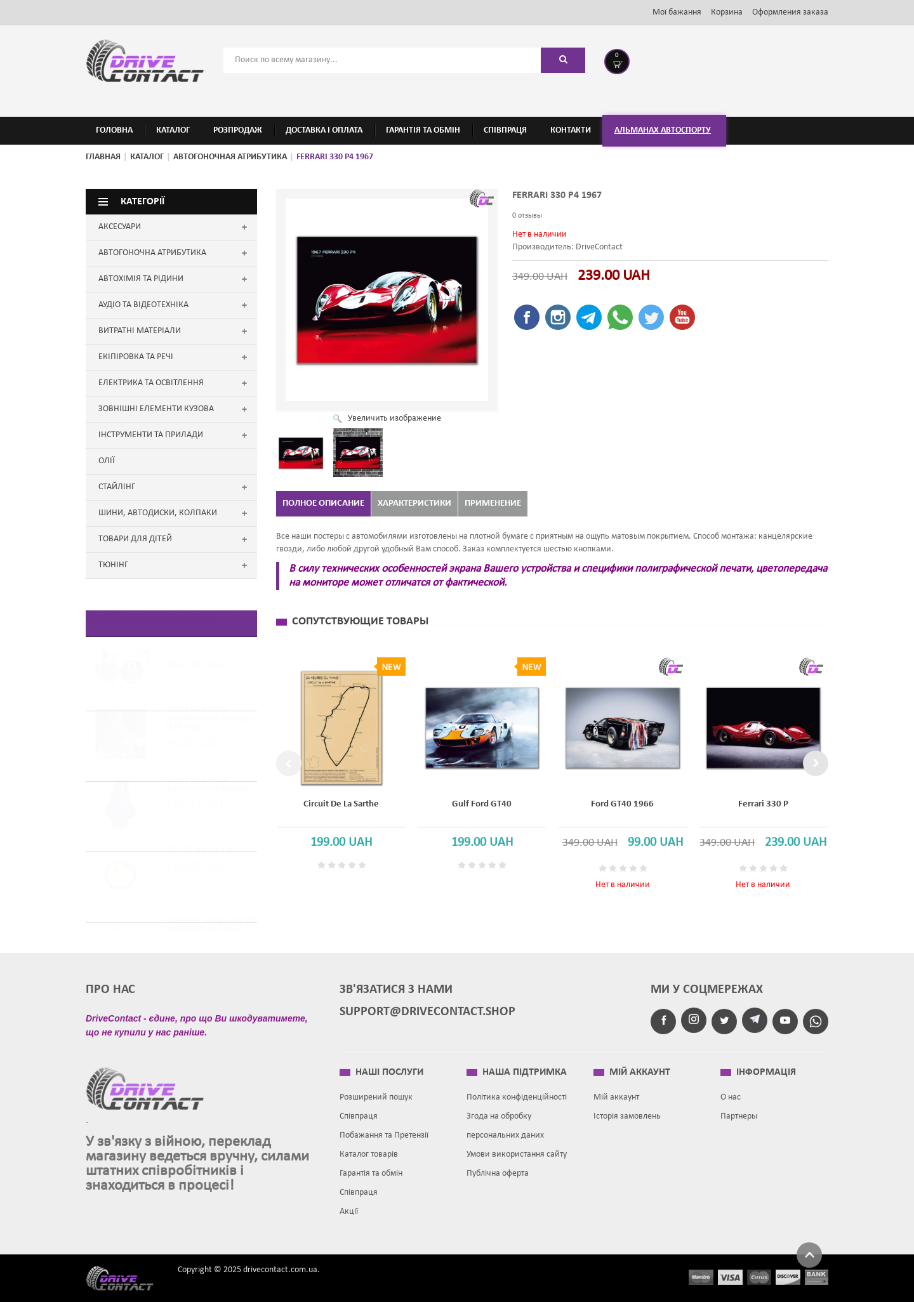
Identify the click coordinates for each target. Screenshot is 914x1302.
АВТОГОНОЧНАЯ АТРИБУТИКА (230, 157)
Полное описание (323, 503)
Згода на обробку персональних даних (505, 1120)
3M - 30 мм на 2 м (199, 864)
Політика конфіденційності (517, 1091)
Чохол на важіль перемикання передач (209, 798)
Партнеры (738, 1110)
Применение (493, 503)
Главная (103, 157)
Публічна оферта (498, 1168)
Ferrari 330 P (763, 804)
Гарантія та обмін (371, 1168)
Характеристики (414, 503)
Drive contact (127, 1272)
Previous (288, 763)
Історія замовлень (627, 1110)
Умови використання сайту (517, 1149)
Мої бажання (676, 12)
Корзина (727, 12)
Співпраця (359, 1110)
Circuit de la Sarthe (341, 804)
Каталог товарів (369, 1149)
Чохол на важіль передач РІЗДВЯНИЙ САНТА (213, 657)
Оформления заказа (790, 12)
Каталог (147, 157)
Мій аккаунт (616, 1091)
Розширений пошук (376, 1091)
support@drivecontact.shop (427, 1006)
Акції (349, 1206)
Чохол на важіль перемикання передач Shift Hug (209, 732)
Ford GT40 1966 (622, 804)
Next (815, 763)
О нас (730, 1091)
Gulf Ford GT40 (482, 804)
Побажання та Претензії (384, 1129)
